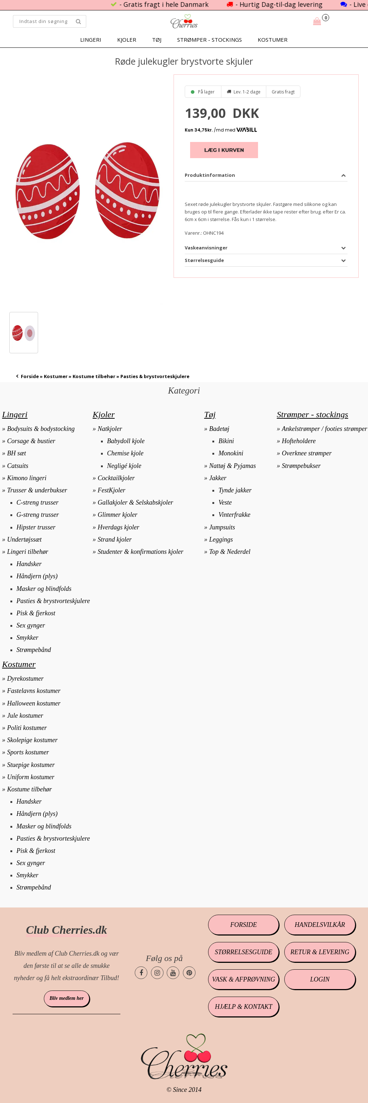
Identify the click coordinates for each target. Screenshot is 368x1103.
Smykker (27, 637)
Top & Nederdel (229, 551)
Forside (30, 376)
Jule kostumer (25, 715)
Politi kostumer (27, 727)
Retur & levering (319, 952)
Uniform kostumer (31, 777)
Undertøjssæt (24, 539)
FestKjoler (111, 490)
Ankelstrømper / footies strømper (324, 428)
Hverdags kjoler (118, 527)
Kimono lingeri (27, 478)
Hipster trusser (36, 527)
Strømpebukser (301, 465)
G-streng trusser (38, 514)
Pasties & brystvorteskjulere (53, 601)
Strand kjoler (115, 539)
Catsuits (17, 465)
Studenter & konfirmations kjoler (140, 551)
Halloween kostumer (33, 703)
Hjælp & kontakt (243, 1006)
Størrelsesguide (243, 952)
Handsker (29, 563)
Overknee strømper (306, 453)
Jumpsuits (222, 527)
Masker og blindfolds (44, 588)
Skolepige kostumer (32, 740)
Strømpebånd (34, 649)
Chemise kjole (125, 453)
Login (320, 979)
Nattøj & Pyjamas (232, 465)
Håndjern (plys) (37, 576)
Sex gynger (31, 625)
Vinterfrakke (234, 514)
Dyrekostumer (25, 678)
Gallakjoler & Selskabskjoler (135, 502)
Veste (225, 502)
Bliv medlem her (67, 998)
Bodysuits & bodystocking (41, 428)
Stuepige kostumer (31, 764)
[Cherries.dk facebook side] (141, 972)
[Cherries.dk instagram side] (157, 972)
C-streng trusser (38, 502)
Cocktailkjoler (116, 478)
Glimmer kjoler (117, 514)
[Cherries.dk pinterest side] (189, 972)
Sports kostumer (28, 752)
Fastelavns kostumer (33, 690)
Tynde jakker (235, 490)
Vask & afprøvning (243, 979)
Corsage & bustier (31, 441)
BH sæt (16, 453)
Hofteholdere (299, 441)
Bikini (226, 441)
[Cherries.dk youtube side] (173, 972)
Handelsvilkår (320, 924)
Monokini (230, 453)
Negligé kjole (124, 465)
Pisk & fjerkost (36, 613)
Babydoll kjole (125, 441)
